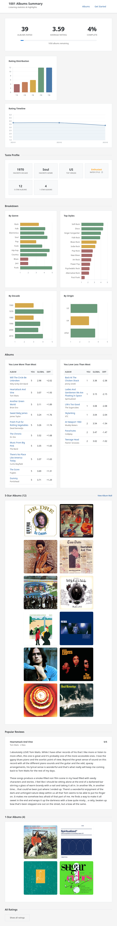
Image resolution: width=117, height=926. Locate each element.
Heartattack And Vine (21, 741)
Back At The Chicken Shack (72, 379)
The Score (14, 469)
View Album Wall (105, 495)
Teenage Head (72, 439)
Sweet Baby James (18, 413)
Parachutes (70, 430)
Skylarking (70, 413)
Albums (86, 6)
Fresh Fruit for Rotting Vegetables (19, 423)
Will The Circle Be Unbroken (18, 379)
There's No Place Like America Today (18, 457)
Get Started (100, 6)
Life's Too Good (72, 404)
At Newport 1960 (73, 421)
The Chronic (15, 433)
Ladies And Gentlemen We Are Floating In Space (74, 392)
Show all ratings (17, 917)
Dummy (14, 478)
